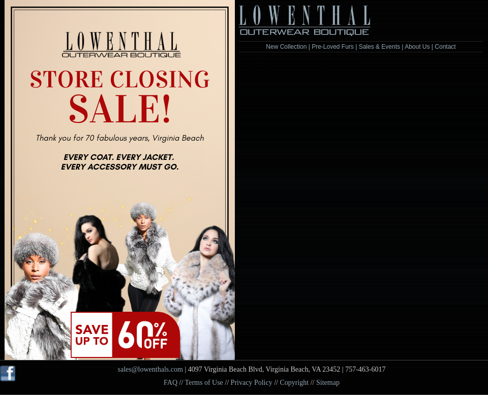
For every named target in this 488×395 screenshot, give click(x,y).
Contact (445, 46)
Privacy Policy (251, 382)
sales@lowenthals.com (150, 369)
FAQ (170, 382)
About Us (417, 46)
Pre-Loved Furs (333, 46)
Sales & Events (379, 46)
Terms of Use (204, 382)
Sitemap (328, 382)
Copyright (294, 382)
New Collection (286, 46)
